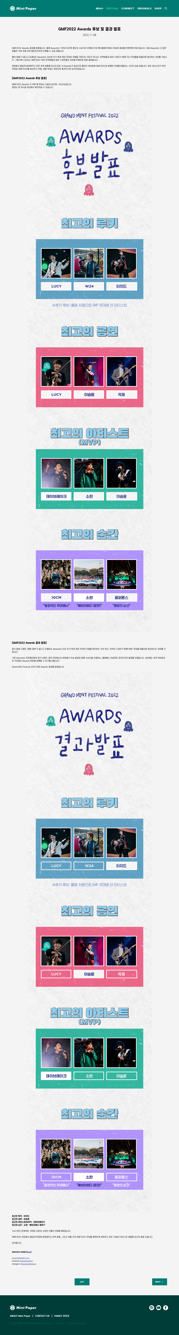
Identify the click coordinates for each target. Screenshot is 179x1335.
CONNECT (127, 8)
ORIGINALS (144, 8)
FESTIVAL (112, 8)
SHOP (158, 8)
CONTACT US (42, 1315)
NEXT (159, 1281)
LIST (82, 1281)
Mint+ (99, 8)
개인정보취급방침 (77, 1323)
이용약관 (59, 1323)
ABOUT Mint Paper (20, 1315)
